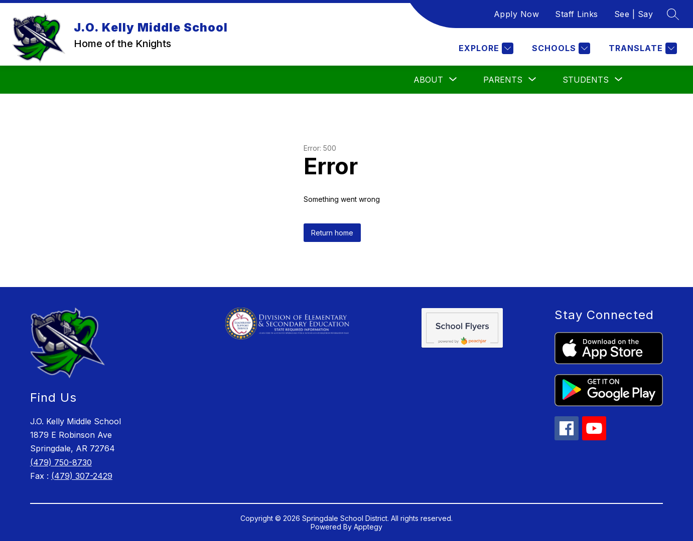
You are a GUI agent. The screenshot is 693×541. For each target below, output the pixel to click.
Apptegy (368, 526)
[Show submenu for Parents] (502, 80)
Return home (332, 232)
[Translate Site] (641, 48)
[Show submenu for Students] (586, 80)
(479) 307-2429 (81, 476)
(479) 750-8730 (61, 462)
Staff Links (576, 14)
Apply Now (516, 14)
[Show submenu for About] (428, 80)
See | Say (633, 14)
